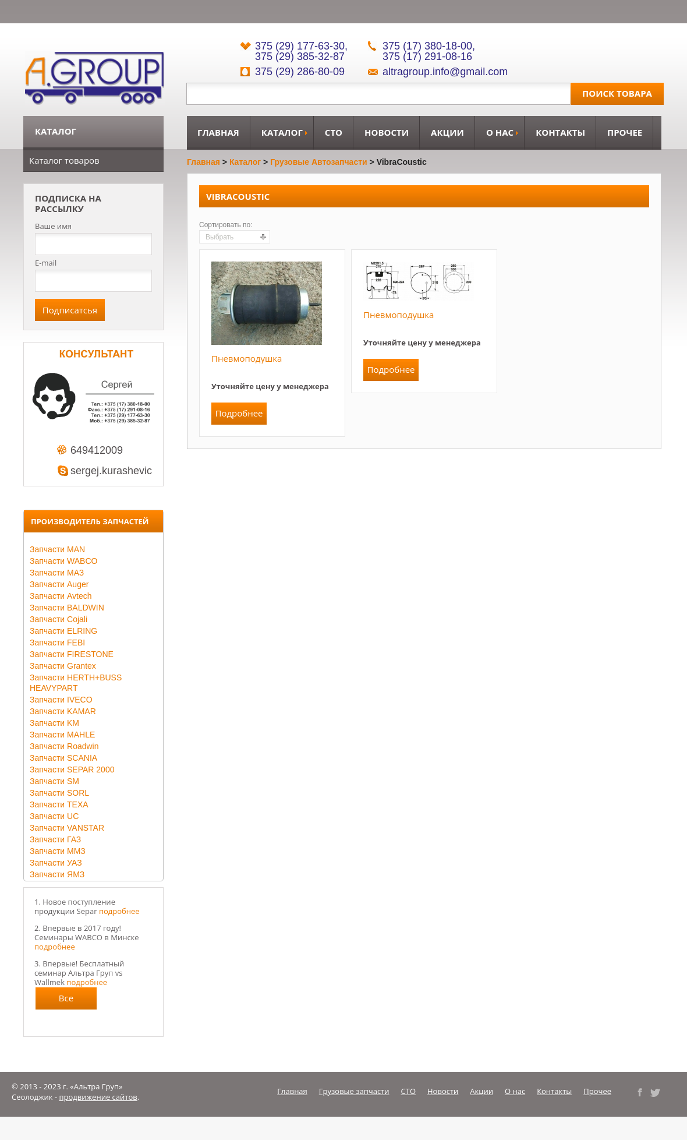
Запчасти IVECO (61, 699)
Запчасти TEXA (59, 804)
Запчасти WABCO (63, 561)
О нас (500, 132)
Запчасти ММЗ (58, 851)
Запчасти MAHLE (62, 734)
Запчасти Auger (59, 584)
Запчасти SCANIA (63, 758)
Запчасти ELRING (63, 631)
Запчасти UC (54, 816)
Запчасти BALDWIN (67, 607)
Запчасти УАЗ (56, 862)
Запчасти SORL (59, 792)
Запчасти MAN (57, 549)
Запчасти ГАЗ (55, 839)
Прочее (624, 132)
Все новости (66, 1001)
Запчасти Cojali (58, 619)
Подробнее (239, 413)
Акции (447, 132)
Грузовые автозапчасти (318, 162)
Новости (386, 132)
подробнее (119, 911)
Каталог (282, 132)
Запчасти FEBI (57, 642)
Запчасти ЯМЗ (57, 874)
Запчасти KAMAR (63, 711)
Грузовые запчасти (354, 1091)
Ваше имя (53, 226)
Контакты (560, 132)
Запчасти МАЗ (57, 572)
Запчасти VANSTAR (67, 827)
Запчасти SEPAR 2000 (72, 769)
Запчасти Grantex (63, 665)
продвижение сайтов (98, 1097)
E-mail (45, 262)
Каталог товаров (64, 160)
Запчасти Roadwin (64, 746)
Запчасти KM (54, 723)
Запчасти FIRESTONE (72, 654)
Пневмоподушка (246, 358)
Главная (218, 132)
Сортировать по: (226, 225)
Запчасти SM (54, 781)
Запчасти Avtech (61, 596)
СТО (333, 132)
